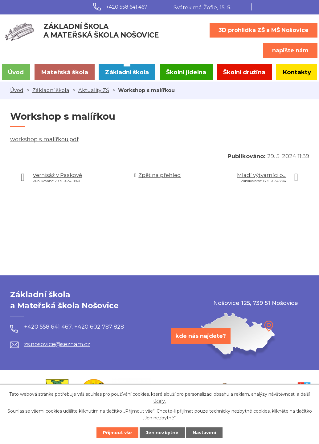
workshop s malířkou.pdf (44, 139)
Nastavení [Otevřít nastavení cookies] (204, 432)
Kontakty (297, 72)
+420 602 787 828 (99, 326)
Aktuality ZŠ (93, 90)
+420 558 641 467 (126, 7)
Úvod (16, 72)
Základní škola (127, 72)
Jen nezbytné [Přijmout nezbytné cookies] (162, 432)
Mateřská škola (64, 72)
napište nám (290, 50)
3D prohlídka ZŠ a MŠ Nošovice (264, 30)
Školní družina (244, 72)
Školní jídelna (186, 72)
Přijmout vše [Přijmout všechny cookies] (117, 432)
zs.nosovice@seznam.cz (50, 344)
